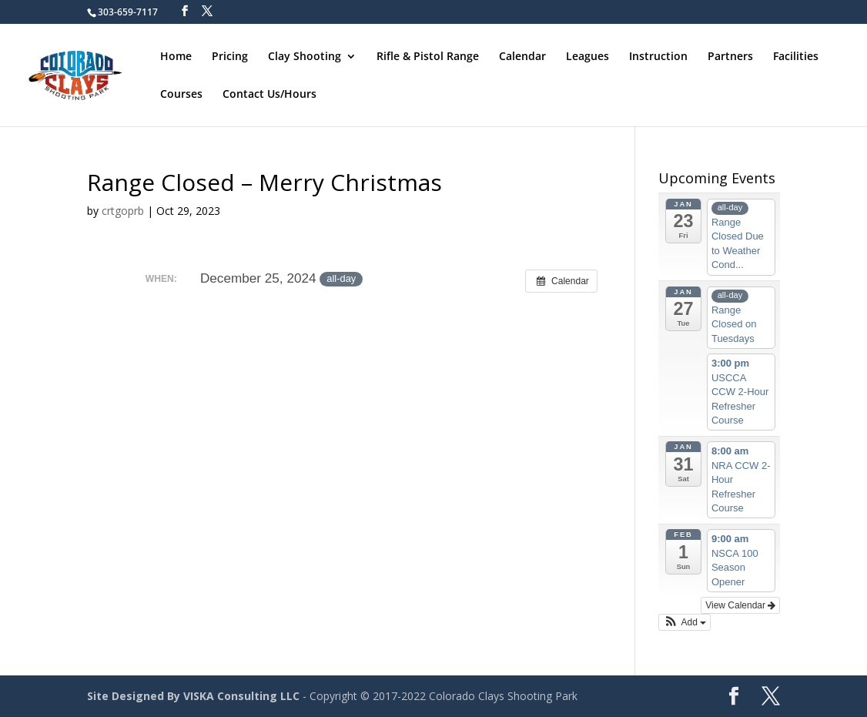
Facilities (795, 57)
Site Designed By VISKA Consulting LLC (193, 696)
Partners (730, 57)
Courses (181, 95)
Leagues (587, 57)
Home (176, 57)
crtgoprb (123, 210)
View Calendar (740, 605)
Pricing (230, 57)
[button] (684, 622)
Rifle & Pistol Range (428, 57)
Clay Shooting (304, 57)
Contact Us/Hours (269, 95)
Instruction (658, 57)
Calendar (522, 57)
